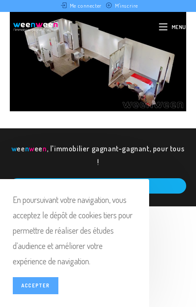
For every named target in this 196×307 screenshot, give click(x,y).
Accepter (35, 285)
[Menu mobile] (172, 27)
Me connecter (86, 5)
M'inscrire (126, 5)
